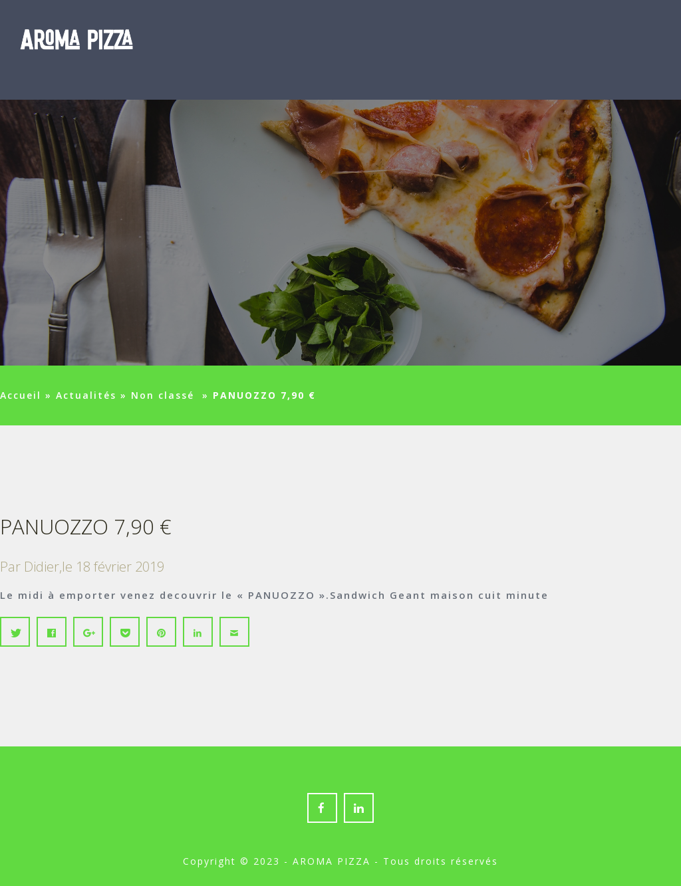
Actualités (86, 395)
